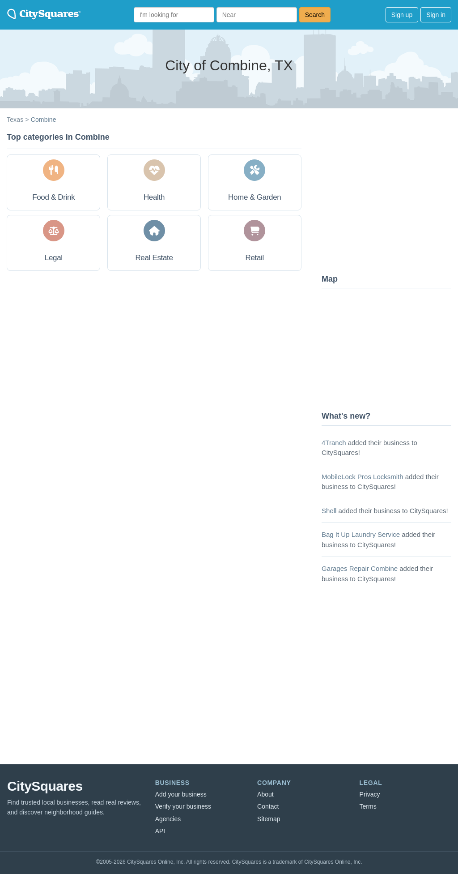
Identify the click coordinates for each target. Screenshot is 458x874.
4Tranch (334, 442)
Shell (329, 510)
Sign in (435, 14)
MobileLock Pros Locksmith (362, 476)
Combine (43, 119)
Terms (368, 806)
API (160, 831)
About (265, 794)
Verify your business (183, 806)
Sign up (401, 14)
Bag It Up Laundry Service (361, 534)
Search (315, 14)
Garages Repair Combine (360, 568)
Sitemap (268, 819)
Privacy (370, 794)
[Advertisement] (389, 199)
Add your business (181, 794)
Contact (268, 806)
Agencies (168, 819)
